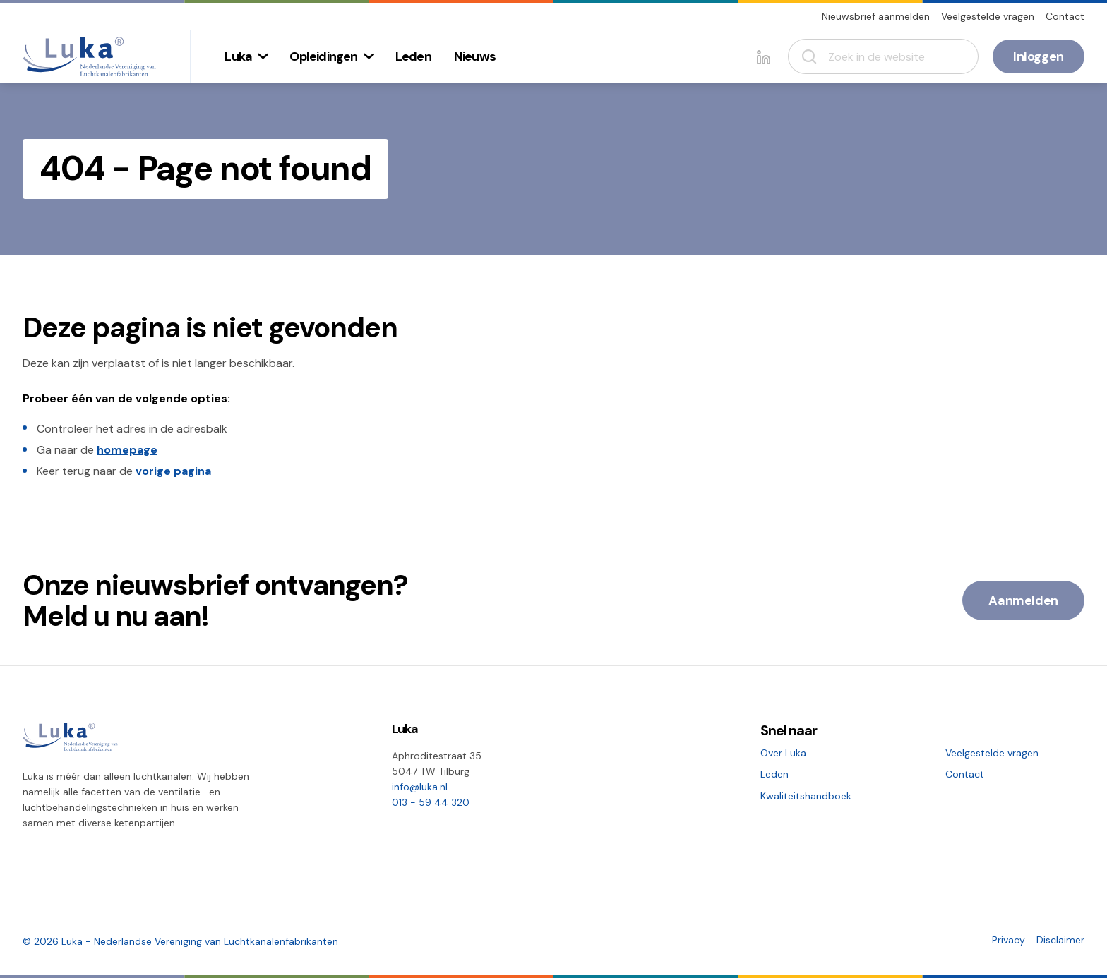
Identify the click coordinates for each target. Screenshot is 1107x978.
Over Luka (783, 753)
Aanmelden (1023, 600)
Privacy (1008, 940)
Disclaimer (1060, 940)
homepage (127, 449)
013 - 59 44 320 (430, 802)
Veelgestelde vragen (987, 16)
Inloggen (1038, 56)
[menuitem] (246, 56)
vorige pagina (173, 471)
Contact (1065, 16)
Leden (774, 774)
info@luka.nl (420, 786)
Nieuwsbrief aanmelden (876, 16)
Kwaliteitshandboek (805, 796)
